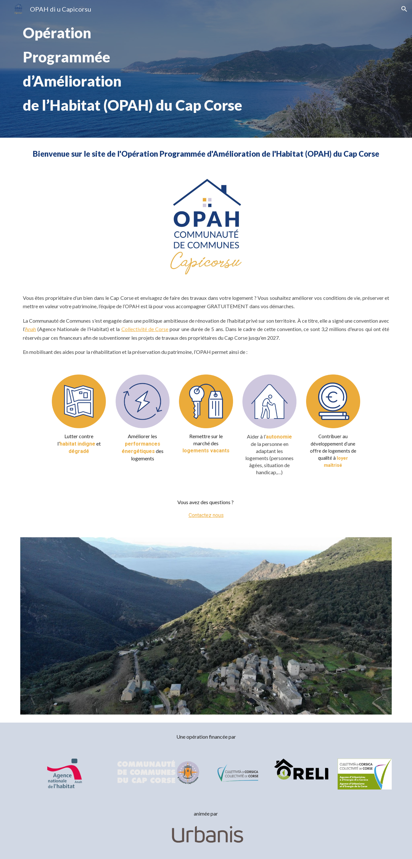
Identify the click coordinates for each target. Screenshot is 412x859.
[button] (404, 9)
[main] (206, 69)
